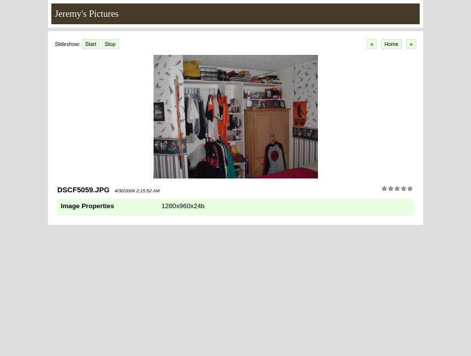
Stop (110, 44)
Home (391, 44)
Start (91, 44)
